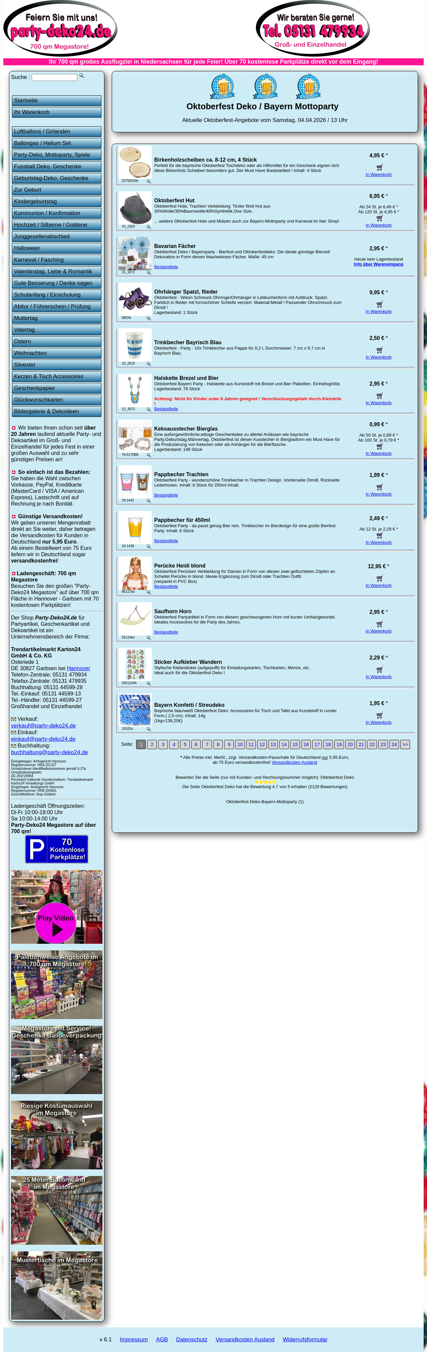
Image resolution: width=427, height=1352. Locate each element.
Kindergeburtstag (35, 201)
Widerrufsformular (305, 1339)
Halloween (27, 248)
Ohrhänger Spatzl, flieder (186, 292)
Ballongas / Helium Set (42, 143)
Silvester (25, 365)
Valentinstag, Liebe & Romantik (53, 271)
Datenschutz (191, 1339)
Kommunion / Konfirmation (47, 213)
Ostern (22, 341)
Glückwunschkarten (38, 400)
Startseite (26, 100)
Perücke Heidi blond (179, 566)
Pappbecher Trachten (181, 474)
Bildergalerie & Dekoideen (46, 411)
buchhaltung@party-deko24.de (49, 752)
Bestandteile (166, 266)
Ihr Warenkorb (31, 112)
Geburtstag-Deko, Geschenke (51, 178)
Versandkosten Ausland (294, 762)
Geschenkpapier (34, 388)
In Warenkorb (379, 172)
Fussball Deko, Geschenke (47, 166)
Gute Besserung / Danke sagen (53, 283)
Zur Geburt (27, 190)
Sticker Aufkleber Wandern (188, 662)
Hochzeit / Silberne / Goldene (50, 225)
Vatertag (24, 330)
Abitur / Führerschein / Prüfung (52, 306)
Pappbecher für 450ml (182, 520)
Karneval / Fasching (39, 260)
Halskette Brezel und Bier (186, 378)
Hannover (78, 668)
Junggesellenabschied (42, 236)
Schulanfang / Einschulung (47, 295)
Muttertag (26, 318)
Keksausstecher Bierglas (186, 429)
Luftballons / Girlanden (42, 131)
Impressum (134, 1339)
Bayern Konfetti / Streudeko (189, 705)
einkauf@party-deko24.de (43, 739)
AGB (162, 1339)
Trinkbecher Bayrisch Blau (188, 342)
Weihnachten (30, 353)
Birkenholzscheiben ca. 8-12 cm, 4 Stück (205, 160)
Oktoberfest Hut (174, 200)
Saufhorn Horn (172, 611)
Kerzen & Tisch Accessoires (48, 376)
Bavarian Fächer (175, 246)
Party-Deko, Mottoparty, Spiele (52, 155)
